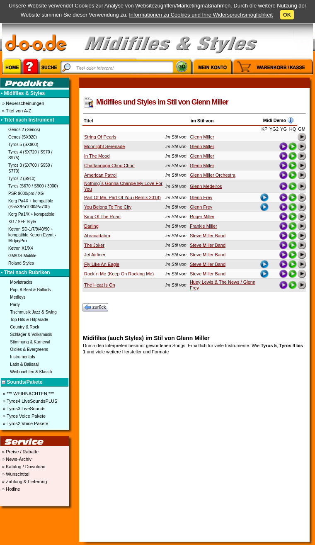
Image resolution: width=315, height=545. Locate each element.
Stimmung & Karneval (30, 342)
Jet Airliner (94, 254)
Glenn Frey (201, 197)
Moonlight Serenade (104, 146)
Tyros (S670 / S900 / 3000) (33, 186)
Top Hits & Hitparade (29, 319)
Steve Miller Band (207, 235)
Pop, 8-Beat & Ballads (30, 289)
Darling (91, 226)
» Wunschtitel (15, 474)
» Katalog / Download (23, 466)
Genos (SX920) (22, 137)
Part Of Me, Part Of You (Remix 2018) (122, 197)
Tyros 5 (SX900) (23, 144)
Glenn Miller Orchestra (212, 175)
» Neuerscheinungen (22, 103)
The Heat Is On (99, 284)
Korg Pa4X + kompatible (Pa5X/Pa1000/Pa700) (30, 204)
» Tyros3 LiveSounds (24, 408)
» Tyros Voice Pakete (24, 416)
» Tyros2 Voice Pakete (25, 423)
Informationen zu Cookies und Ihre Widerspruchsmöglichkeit (201, 15)
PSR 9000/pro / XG (26, 193)
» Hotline (10, 489)
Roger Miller (202, 216)
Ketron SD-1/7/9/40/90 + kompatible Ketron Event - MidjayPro (32, 235)
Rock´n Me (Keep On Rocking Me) (119, 273)
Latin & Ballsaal (24, 364)
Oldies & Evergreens (29, 349)
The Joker (94, 245)
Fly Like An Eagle (101, 264)
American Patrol (100, 175)
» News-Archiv (16, 459)
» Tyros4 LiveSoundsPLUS (29, 401)
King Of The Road (102, 216)
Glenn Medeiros (206, 186)
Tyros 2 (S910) (22, 178)
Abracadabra (97, 235)
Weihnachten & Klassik (31, 372)
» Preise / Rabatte (20, 451)
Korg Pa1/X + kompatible (31, 214)
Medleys (17, 297)
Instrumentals (22, 357)
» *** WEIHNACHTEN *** (28, 393)
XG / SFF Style (22, 221)
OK (287, 15)
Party (14, 304)
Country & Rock (24, 327)
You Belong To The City (107, 206)
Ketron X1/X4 (20, 248)
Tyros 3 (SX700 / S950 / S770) (30, 168)
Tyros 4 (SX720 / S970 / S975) (30, 155)
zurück (95, 307)
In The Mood (97, 155)
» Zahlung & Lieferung (24, 481)
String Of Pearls (100, 136)
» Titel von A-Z (16, 110)
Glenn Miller (202, 136)
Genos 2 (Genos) (24, 129)
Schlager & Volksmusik (31, 334)
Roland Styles (21, 263)
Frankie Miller (203, 226)
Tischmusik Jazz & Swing (33, 312)
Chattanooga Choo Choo (109, 165)
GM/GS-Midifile (22, 255)
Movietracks (21, 282)
